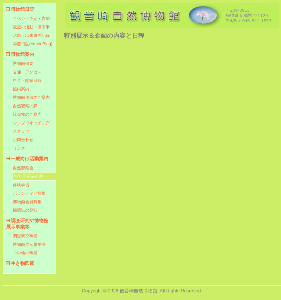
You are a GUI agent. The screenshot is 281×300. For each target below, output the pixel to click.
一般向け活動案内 (29, 158)
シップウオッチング (31, 122)
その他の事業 (25, 253)
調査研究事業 (25, 236)
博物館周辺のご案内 (31, 97)
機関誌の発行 (25, 210)
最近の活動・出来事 (31, 27)
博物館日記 (22, 9)
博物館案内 (22, 54)
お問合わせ (23, 139)
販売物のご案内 (27, 114)
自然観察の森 (25, 106)
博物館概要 (23, 63)
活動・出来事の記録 (31, 35)
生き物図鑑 (22, 263)
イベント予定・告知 (31, 18)
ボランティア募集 (29, 193)
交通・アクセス (27, 72)
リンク (19, 148)
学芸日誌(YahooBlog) (32, 44)
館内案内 (21, 89)
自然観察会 (23, 167)
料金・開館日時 (27, 80)
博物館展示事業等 (29, 244)
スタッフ (21, 131)
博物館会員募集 (27, 201)
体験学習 (21, 184)
